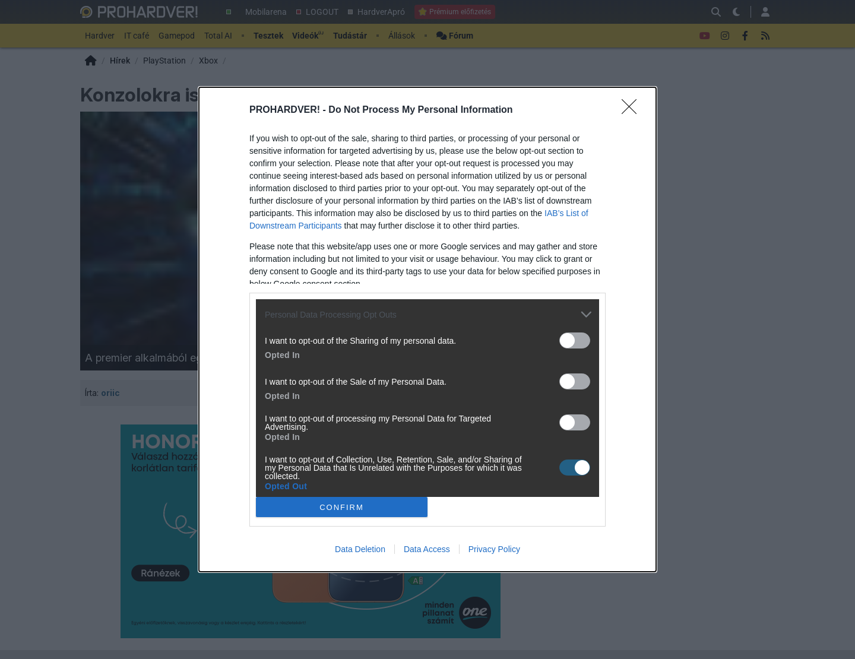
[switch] (574, 340)
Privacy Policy (494, 549)
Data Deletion (360, 549)
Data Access (427, 549)
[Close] (633, 110)
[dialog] (427, 329)
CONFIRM (341, 507)
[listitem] (427, 314)
